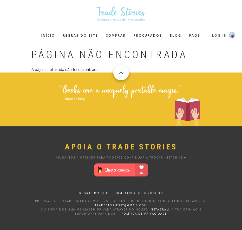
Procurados (148, 35)
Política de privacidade (144, 213)
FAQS (194, 35)
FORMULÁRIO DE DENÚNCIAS (138, 193)
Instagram (159, 209)
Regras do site (80, 35)
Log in (219, 35)
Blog (175, 35)
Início (48, 35)
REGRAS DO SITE (93, 193)
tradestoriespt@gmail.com (121, 205)
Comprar (116, 35)
